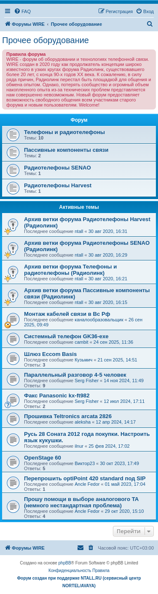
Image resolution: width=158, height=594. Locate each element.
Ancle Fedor (87, 484)
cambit (81, 342)
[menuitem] (22, 11)
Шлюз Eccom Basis (50, 354)
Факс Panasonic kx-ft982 (57, 395)
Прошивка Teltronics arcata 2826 (68, 416)
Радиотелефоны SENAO (57, 167)
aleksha (83, 421)
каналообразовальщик (99, 319)
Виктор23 (85, 463)
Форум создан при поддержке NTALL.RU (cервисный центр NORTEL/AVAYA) (79, 582)
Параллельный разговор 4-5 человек (75, 375)
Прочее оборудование (45, 40)
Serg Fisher (87, 380)
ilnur (79, 446)
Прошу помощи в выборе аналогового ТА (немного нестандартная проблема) (81, 502)
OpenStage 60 (42, 457)
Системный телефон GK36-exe (66, 336)
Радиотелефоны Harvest (57, 185)
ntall (79, 231)
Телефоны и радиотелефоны (64, 132)
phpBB (65, 563)
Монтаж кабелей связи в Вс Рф (67, 314)
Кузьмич (83, 359)
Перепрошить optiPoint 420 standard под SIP (85, 478)
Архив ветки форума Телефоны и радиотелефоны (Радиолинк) (70, 269)
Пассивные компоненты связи (66, 150)
